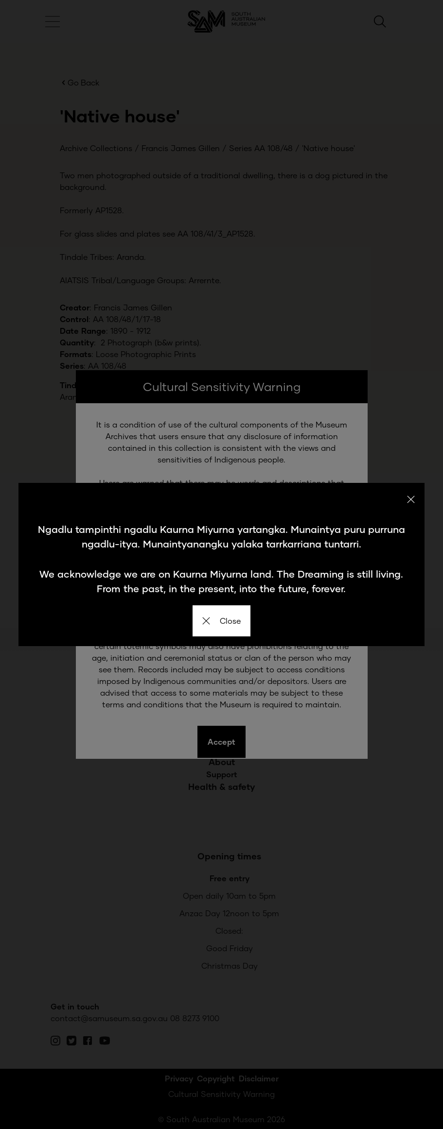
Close (221, 620)
